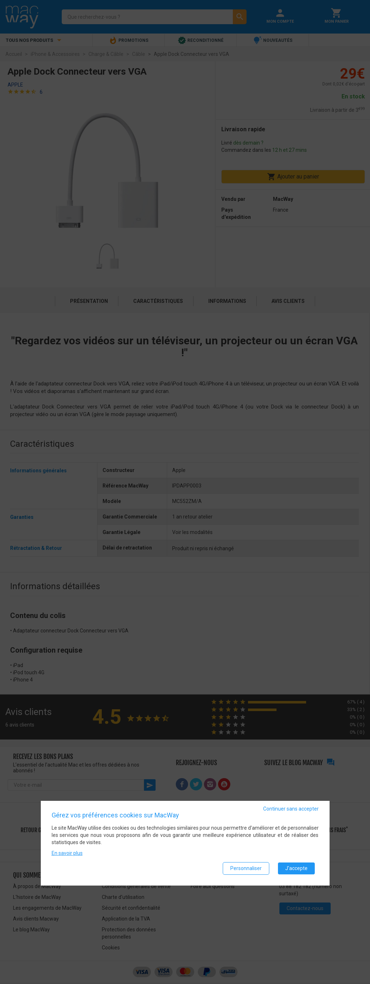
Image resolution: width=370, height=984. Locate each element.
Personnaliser (246, 868)
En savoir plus (67, 853)
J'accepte (296, 868)
